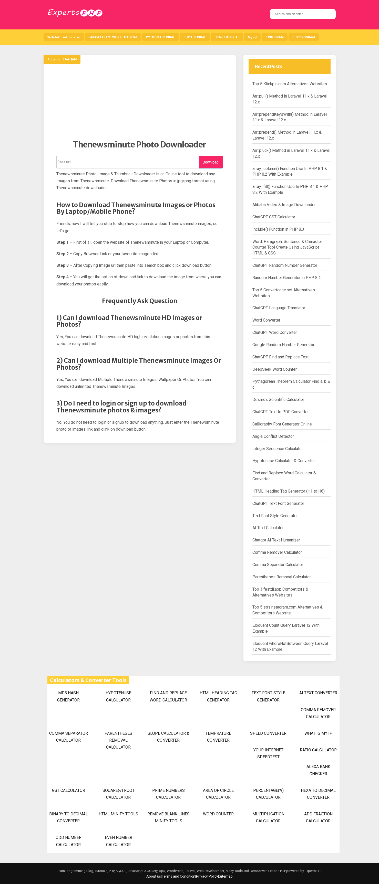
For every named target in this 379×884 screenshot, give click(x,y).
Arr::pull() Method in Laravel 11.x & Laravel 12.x (289, 99)
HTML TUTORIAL (226, 37)
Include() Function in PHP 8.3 (278, 229)
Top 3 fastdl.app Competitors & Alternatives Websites (280, 592)
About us (153, 876)
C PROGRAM (274, 37)
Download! (210, 162)
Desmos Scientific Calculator (278, 399)
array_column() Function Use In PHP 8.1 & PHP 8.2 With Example (289, 171)
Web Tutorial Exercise (63, 37)
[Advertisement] (139, 104)
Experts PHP (313, 871)
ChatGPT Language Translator (278, 307)
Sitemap (226, 876)
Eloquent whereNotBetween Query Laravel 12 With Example (290, 646)
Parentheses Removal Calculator (281, 576)
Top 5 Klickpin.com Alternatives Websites (289, 83)
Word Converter (266, 320)
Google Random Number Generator (283, 344)
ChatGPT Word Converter (274, 332)
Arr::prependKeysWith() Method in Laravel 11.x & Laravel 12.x (289, 117)
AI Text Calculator (268, 527)
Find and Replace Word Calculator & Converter (284, 476)
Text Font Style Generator (275, 515)
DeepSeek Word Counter (274, 369)
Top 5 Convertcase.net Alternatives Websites (283, 292)
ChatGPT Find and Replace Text (280, 357)
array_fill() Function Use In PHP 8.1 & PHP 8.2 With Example (290, 189)
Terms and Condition (178, 876)
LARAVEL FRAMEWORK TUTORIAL (113, 37)
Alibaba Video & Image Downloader (284, 204)
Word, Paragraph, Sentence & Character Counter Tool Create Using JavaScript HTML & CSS (287, 247)
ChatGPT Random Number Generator (284, 265)
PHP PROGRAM (303, 37)
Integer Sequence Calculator (277, 448)
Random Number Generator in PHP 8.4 (286, 277)
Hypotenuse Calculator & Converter (283, 460)
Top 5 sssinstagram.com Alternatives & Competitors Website (287, 610)
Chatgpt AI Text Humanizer (276, 540)
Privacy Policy (207, 876)
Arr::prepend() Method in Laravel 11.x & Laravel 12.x (287, 135)
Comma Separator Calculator (277, 564)
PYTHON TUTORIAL (160, 37)
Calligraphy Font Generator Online (282, 424)
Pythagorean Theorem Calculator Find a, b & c (291, 384)
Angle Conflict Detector (273, 436)
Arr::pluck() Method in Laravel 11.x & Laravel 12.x (291, 153)
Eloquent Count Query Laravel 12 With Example (286, 628)
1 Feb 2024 (69, 59)
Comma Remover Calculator (277, 552)
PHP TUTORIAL (194, 37)
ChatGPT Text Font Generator (278, 503)
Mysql (252, 37)
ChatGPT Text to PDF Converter (280, 411)
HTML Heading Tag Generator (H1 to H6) (288, 491)
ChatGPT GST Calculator (273, 217)
